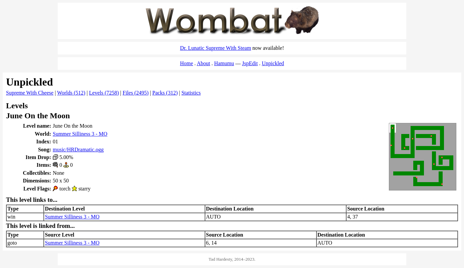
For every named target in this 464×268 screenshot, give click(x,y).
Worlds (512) (71, 93)
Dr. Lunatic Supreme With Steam (215, 48)
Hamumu (224, 63)
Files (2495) (136, 93)
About (203, 63)
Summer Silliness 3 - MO (80, 134)
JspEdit (250, 63)
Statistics (191, 93)
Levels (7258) (104, 93)
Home (186, 63)
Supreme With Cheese (29, 93)
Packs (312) (165, 93)
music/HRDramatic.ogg (78, 149)
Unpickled (273, 63)
